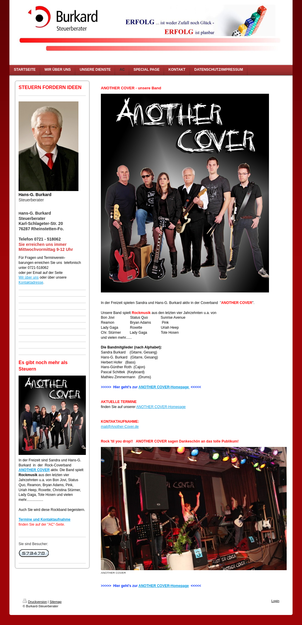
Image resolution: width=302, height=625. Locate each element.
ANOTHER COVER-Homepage (164, 387)
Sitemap (55, 601)
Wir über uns (29, 277)
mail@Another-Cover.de (120, 427)
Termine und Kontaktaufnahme (44, 519)
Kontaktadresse (31, 282)
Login (275, 601)
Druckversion (35, 601)
